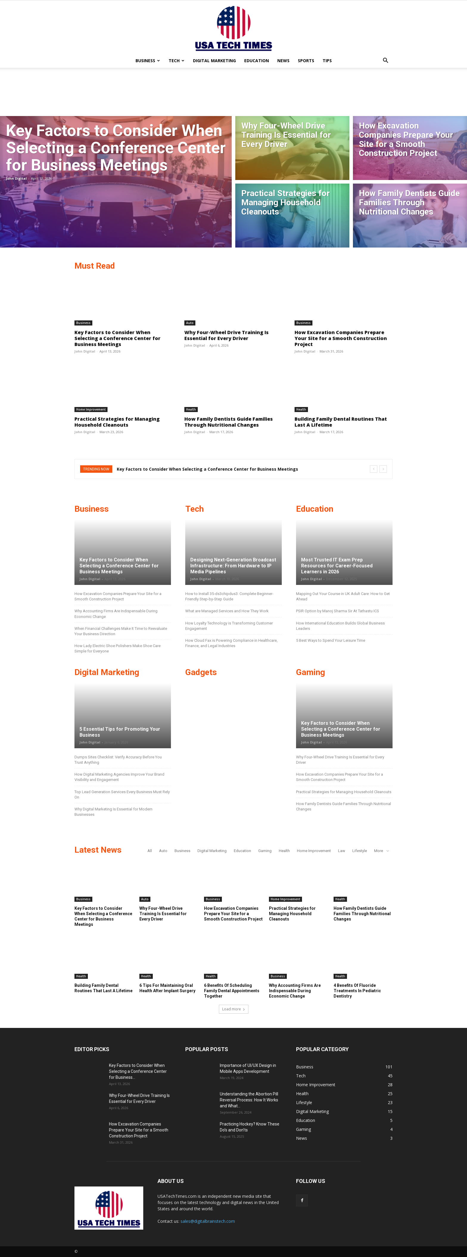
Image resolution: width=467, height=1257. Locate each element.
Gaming (265, 851)
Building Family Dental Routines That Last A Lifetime (341, 422)
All (149, 851)
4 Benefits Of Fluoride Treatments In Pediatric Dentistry (357, 990)
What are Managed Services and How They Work (227, 611)
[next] (383, 469)
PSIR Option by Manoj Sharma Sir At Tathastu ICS (337, 611)
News (283, 60)
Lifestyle (359, 851)
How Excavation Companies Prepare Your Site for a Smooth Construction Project (341, 338)
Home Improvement (91, 409)
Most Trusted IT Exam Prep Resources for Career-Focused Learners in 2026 (337, 566)
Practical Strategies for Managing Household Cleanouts (117, 422)
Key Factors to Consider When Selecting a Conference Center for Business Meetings (117, 338)
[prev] (373, 469)
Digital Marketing (214, 60)
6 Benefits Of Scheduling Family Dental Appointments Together (231, 990)
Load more (233, 1009)
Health (191, 409)
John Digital (16, 178)
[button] (385, 61)
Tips (327, 60)
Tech (176, 60)
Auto (190, 323)
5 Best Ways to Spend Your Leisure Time (330, 640)
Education (256, 60)
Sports (306, 60)
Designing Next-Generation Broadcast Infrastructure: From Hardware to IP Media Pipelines (233, 566)
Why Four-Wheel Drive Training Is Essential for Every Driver (226, 335)
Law (341, 851)
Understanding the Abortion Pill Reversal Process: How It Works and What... (249, 1100)
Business (148, 60)
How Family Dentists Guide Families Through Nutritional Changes (228, 422)
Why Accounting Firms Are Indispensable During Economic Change (295, 990)
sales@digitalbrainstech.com (207, 1221)
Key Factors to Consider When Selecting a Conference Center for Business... (138, 1071)
